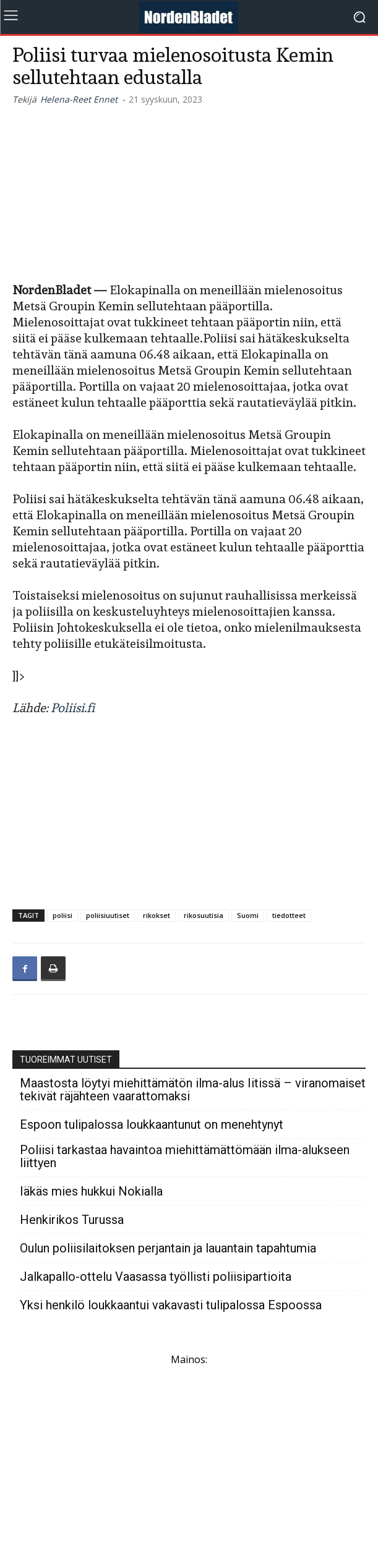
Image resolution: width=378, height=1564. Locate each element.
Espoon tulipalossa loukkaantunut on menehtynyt (151, 1124)
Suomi (248, 915)
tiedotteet (289, 915)
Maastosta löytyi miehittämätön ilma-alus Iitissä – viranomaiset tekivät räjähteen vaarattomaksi (193, 1090)
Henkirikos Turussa (72, 1219)
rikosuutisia (203, 915)
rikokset (156, 915)
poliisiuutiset (107, 915)
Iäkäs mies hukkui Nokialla (91, 1191)
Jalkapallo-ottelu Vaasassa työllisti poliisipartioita (155, 1276)
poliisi (62, 915)
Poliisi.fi (73, 708)
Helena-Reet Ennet (79, 99)
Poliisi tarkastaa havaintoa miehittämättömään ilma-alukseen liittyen (185, 1157)
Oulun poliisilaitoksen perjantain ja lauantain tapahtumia (168, 1248)
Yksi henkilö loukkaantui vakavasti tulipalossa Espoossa (171, 1305)
